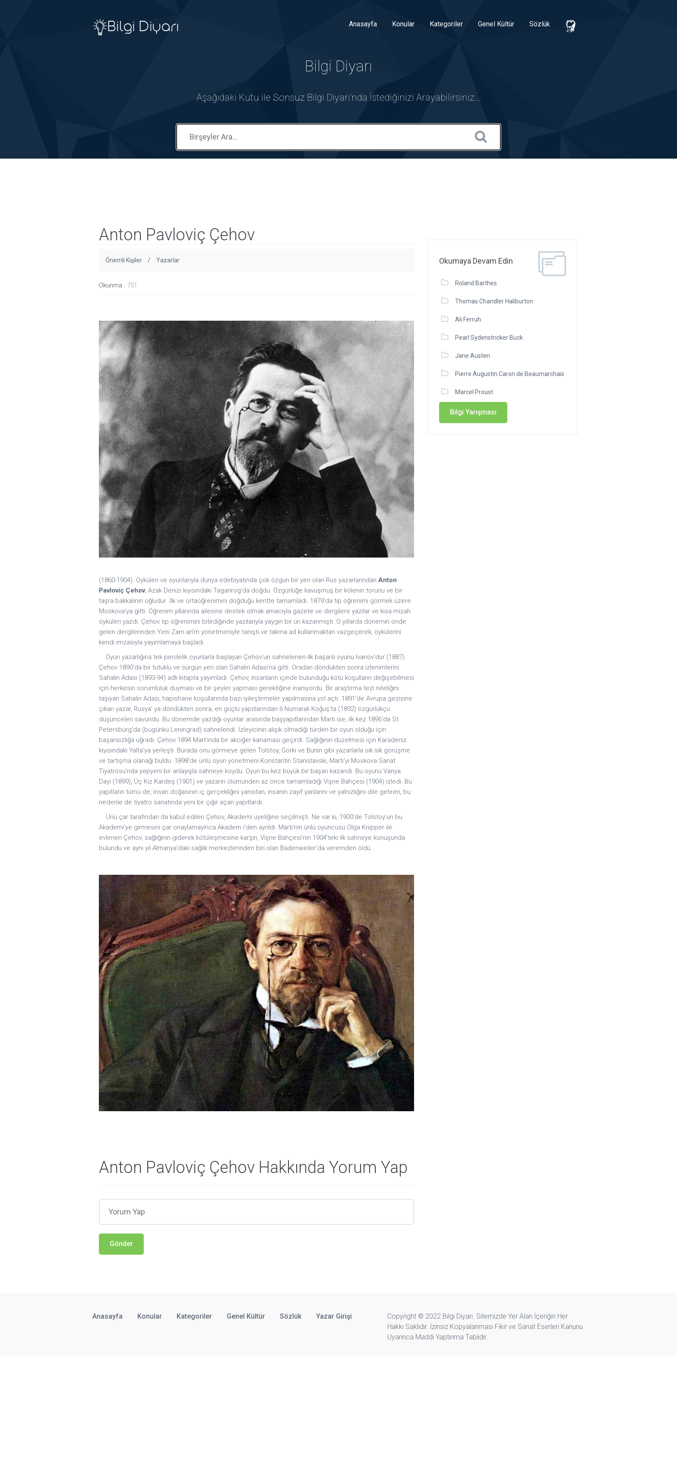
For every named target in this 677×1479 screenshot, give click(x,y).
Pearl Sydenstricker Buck (489, 337)
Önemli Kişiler (123, 260)
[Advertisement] (157, 178)
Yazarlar (168, 260)
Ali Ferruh (468, 319)
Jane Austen (472, 355)
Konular (403, 24)
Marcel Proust (474, 392)
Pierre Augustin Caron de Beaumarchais (509, 373)
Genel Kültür (496, 24)
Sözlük (539, 24)
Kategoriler (446, 24)
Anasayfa (363, 24)
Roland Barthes (476, 283)
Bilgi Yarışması (473, 412)
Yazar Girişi (334, 1316)
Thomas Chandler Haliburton (494, 301)
